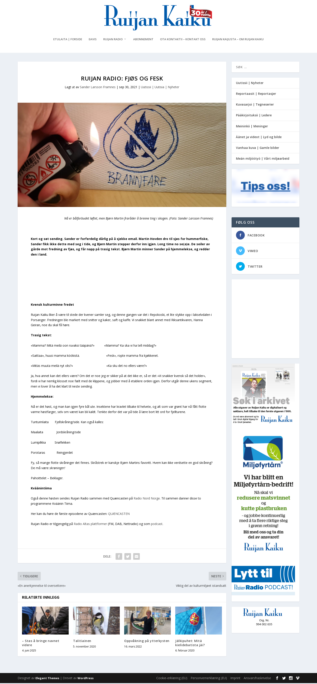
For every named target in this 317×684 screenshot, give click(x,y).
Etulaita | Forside (67, 40)
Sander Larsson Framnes (98, 88)
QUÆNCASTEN (119, 515)
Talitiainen (82, 642)
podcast (156, 525)
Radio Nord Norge (147, 499)
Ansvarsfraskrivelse (257, 679)
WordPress (85, 679)
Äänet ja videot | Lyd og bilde (259, 138)
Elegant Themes (47, 679)
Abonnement (143, 40)
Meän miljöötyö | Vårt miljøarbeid (262, 159)
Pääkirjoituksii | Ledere (254, 116)
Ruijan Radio (113, 40)
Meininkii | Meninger (252, 127)
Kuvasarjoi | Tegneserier (255, 105)
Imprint (235, 679)
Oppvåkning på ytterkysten (147, 642)
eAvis (93, 40)
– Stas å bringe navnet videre (40, 644)
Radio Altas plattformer (90, 525)
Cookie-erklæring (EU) (171, 679)
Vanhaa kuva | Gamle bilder (257, 148)
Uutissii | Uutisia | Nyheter (160, 88)
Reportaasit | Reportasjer (256, 94)
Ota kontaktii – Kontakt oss (183, 40)
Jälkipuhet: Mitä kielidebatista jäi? (190, 644)
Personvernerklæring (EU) (209, 679)
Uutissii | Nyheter (250, 84)
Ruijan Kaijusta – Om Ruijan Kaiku (238, 40)
